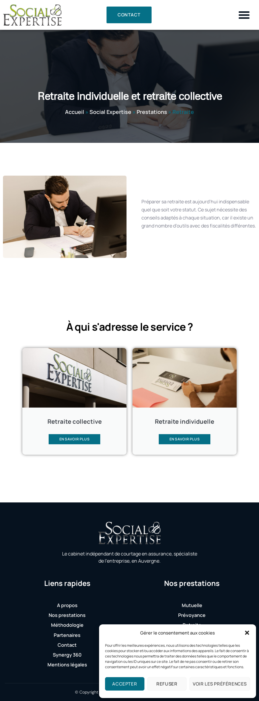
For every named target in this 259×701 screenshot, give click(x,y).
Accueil (74, 111)
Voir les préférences (220, 684)
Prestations (152, 111)
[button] (247, 633)
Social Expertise (110, 111)
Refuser (166, 684)
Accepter (124, 684)
